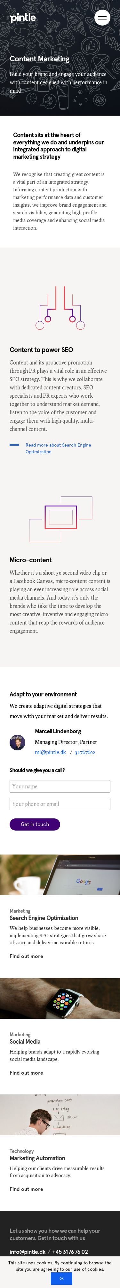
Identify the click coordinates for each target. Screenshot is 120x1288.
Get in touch (35, 824)
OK (62, 1278)
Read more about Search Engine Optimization (58, 448)
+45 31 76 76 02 (70, 1251)
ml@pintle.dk (50, 752)
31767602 (85, 752)
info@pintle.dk (27, 1251)
